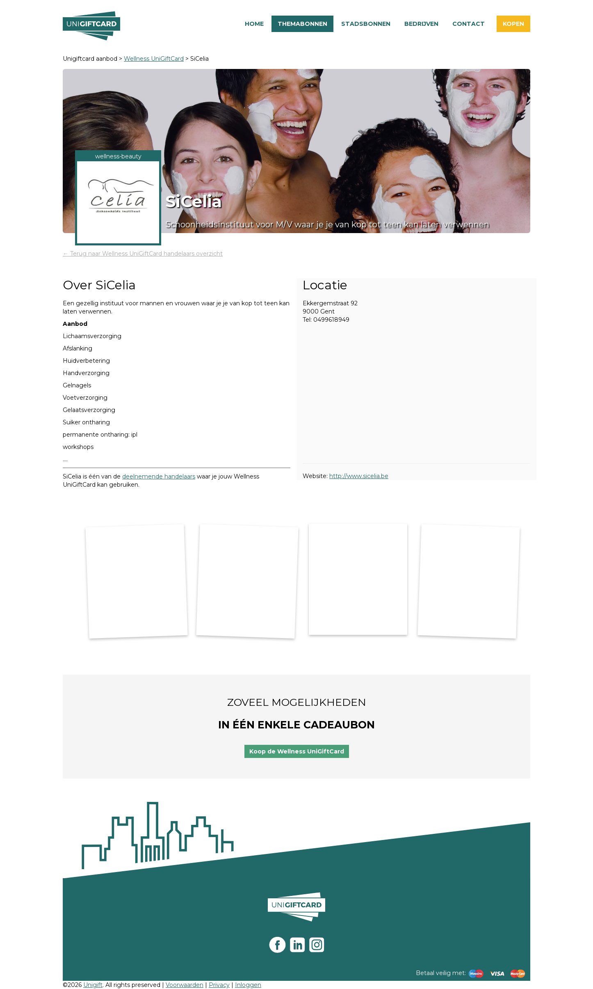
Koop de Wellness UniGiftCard (296, 751)
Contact (468, 23)
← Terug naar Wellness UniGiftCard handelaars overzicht (143, 253)
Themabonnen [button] (302, 23)
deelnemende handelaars (158, 476)
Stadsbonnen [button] (365, 23)
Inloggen (248, 985)
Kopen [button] (513, 23)
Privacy (219, 985)
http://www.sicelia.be (358, 476)
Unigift (93, 985)
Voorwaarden (184, 985)
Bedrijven (421, 23)
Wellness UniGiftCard (154, 58)
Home (254, 23)
